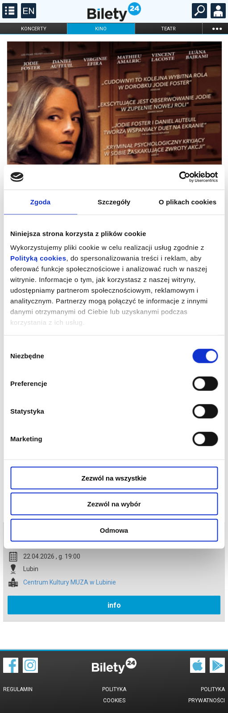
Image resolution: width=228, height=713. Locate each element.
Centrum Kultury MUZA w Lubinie (69, 582)
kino (101, 29)
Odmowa (114, 530)
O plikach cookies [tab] (187, 201)
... (216, 28)
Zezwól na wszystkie (114, 477)
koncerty (33, 29)
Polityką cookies (38, 258)
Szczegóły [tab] (114, 201)
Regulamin (18, 689)
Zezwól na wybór (114, 504)
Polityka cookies (114, 695)
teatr (168, 29)
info (114, 605)
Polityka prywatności (206, 695)
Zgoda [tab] (40, 201)
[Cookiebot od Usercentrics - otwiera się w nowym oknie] (179, 177)
